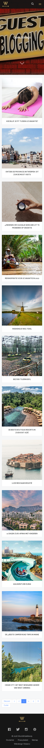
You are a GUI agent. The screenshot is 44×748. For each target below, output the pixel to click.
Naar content (22, 63)
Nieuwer (7, 701)
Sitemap (35, 740)
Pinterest (35, 729)
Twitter (18, 729)
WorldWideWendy (5, 2)
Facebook (9, 729)
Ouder (6, 705)
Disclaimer (10, 740)
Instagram (26, 729)
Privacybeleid (23, 740)
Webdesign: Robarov (22, 744)
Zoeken (32, 4)
